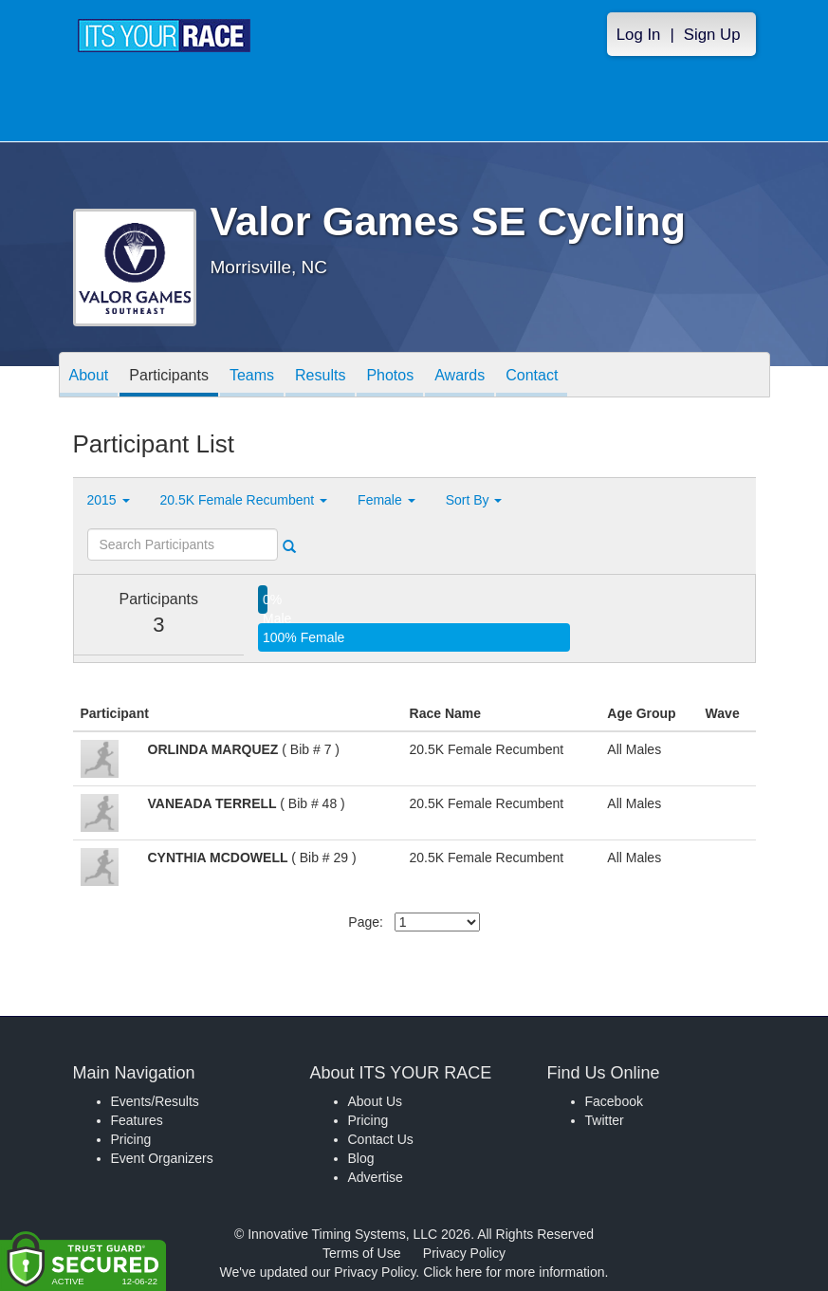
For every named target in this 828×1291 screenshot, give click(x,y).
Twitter (604, 1120)
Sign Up (712, 35)
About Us (375, 1101)
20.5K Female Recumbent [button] (244, 499)
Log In (638, 35)
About (89, 376)
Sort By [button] (474, 499)
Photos (390, 376)
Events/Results (155, 1101)
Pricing (131, 1139)
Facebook (614, 1101)
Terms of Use (361, 1253)
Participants (169, 376)
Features (137, 1120)
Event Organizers (162, 1158)
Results (320, 376)
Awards (459, 376)
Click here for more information (513, 1272)
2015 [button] (108, 499)
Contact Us (381, 1139)
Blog (361, 1158)
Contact (532, 376)
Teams (252, 376)
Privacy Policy (464, 1253)
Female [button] (386, 499)
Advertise (375, 1177)
